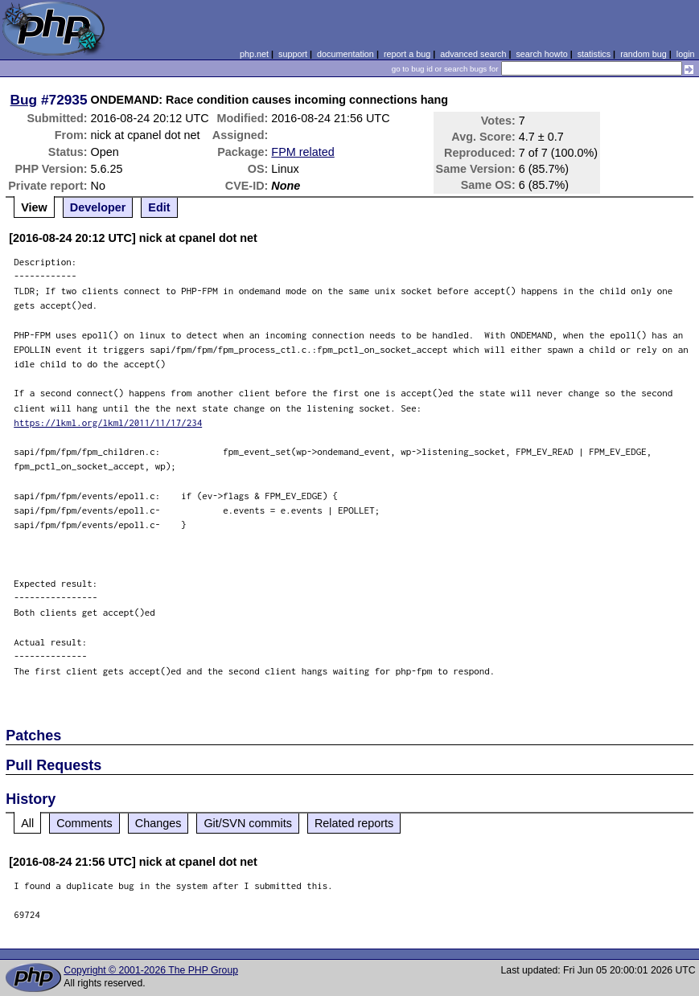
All (27, 823)
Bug (24, 100)
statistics (594, 54)
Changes (158, 823)
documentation (345, 54)
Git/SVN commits (248, 823)
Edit (159, 207)
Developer (98, 207)
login (685, 54)
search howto (541, 54)
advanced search (473, 54)
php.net (254, 54)
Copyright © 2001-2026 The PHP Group (151, 970)
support (292, 54)
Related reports (354, 823)
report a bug (407, 54)
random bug (643, 54)
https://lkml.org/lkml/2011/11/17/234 (108, 422)
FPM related (302, 152)
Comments (84, 823)
